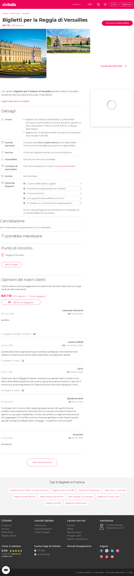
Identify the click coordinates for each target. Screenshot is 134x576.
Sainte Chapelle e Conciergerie (80, 497)
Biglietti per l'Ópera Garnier (76, 503)
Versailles (25, 13)
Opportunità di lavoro (77, 539)
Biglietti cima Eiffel (53, 503)
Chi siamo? (6, 525)
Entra (113, 4)
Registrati (126, 4)
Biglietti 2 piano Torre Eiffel (63, 490)
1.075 (13, 25)
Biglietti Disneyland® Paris (24, 497)
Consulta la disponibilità (117, 23)
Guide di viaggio (42, 532)
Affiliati (70, 529)
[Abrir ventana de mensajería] (6, 570)
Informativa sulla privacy (115, 572)
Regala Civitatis (8, 535)
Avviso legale (98, 572)
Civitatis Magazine (43, 529)
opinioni (19, 25)
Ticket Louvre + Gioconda (114, 490)
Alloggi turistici (74, 535)
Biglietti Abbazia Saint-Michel (51, 497)
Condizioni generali (83, 572)
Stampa (5, 529)
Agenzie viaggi (74, 532)
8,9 (5, 25)
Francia (5, 13)
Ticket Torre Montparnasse (89, 490)
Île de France (15, 13)
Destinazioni (40, 525)
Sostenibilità (7, 532)
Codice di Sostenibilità (64, 166)
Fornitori (71, 525)
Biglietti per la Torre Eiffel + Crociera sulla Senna (29, 490)
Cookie (130, 572)
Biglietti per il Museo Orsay (108, 497)
